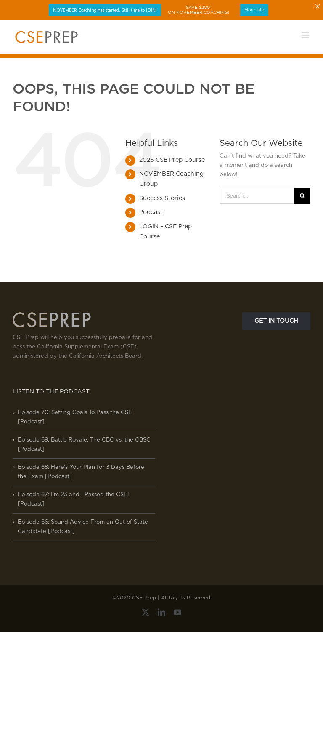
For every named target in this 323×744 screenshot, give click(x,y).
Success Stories (162, 198)
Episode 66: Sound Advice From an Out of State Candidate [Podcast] (83, 526)
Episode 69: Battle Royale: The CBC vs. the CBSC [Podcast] (84, 444)
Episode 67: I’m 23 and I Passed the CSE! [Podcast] (73, 499)
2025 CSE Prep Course (172, 160)
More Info (254, 10)
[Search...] (257, 196)
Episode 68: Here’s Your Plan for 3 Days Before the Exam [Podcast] (81, 472)
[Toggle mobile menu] (306, 35)
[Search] (302, 196)
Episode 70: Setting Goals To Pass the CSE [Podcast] (75, 417)
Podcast (151, 212)
